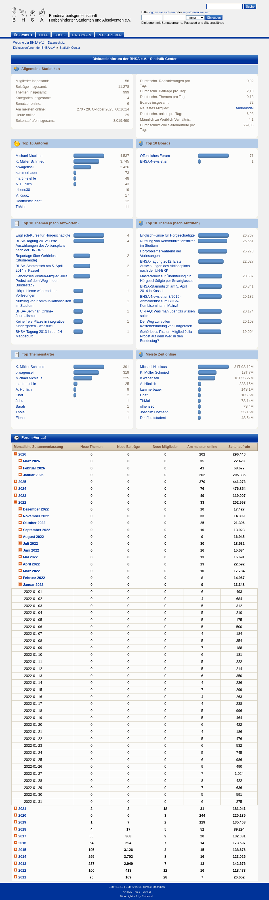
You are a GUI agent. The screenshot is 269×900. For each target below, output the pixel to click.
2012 (22, 871)
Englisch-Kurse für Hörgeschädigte (43, 235)
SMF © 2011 (134, 886)
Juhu (19, 401)
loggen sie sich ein (162, 12)
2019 (22, 822)
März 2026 (31, 461)
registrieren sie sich (197, 12)
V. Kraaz (22, 195)
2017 (22, 836)
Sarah (20, 406)
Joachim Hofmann (154, 412)
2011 (22, 877)
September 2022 (36, 530)
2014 (22, 857)
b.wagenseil (25, 167)
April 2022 (31, 564)
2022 (22, 503)
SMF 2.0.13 (116, 886)
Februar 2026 (34, 468)
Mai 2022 (30, 557)
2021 (22, 809)
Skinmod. (148, 896)
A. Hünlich (24, 184)
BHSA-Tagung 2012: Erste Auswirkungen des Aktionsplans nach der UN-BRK (40, 245)
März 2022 (31, 571)
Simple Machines (154, 886)
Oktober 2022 (34, 523)
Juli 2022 (30, 544)
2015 (22, 850)
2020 (22, 816)
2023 (22, 496)
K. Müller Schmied (30, 161)
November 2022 (36, 516)
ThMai (21, 207)
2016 (22, 843)
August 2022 (33, 537)
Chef (19, 395)
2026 (22, 454)
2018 (22, 829)
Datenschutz (56, 42)
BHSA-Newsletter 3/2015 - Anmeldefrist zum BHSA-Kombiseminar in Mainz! (161, 301)
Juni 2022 (31, 550)
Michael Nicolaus (29, 156)
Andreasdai (244, 108)
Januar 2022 (33, 585)
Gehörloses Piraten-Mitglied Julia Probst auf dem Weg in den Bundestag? (42, 280)
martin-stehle (26, 178)
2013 (22, 864)
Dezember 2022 (36, 509)
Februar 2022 (34, 578)
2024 (22, 489)
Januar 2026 (33, 475)
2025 (22, 482)
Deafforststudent (28, 201)
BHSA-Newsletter (154, 161)
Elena (20, 418)
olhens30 (23, 190)
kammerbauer (26, 173)
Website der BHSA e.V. (28, 42)
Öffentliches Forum (155, 156)
